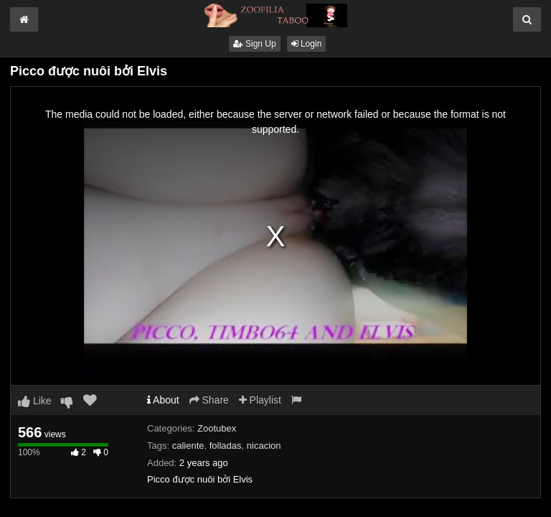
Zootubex (216, 428)
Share (209, 400)
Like (35, 400)
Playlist (260, 400)
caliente (188, 445)
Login (306, 44)
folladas (225, 445)
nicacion (264, 445)
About (163, 400)
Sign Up (254, 44)
